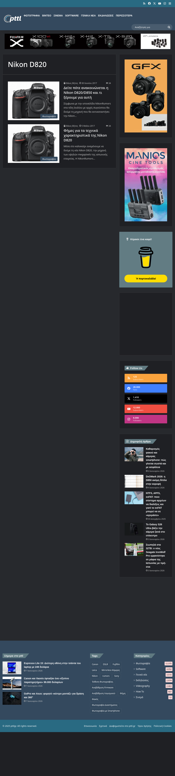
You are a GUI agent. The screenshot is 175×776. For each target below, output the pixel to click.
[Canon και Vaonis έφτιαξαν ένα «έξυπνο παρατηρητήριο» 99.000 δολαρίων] (12, 683)
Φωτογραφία (32, 15)
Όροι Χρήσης (144, 725)
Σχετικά (103, 725)
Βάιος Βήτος (72, 83)
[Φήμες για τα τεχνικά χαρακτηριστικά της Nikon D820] (33, 143)
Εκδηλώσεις (105, 15)
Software (72, 15)
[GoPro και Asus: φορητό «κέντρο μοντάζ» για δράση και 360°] (12, 698)
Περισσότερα (124, 15)
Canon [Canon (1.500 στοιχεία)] (95, 664)
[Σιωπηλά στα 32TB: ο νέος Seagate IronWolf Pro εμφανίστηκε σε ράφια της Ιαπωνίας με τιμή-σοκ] (134, 549)
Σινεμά (58, 15)
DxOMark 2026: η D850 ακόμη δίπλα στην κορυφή (156, 480)
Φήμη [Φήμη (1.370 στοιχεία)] (122, 693)
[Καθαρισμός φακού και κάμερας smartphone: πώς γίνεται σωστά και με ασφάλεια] (134, 454)
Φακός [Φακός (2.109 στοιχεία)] (95, 699)
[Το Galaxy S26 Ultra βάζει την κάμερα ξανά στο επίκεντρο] (134, 529)
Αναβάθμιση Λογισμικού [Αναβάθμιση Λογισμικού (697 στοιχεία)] (103, 693)
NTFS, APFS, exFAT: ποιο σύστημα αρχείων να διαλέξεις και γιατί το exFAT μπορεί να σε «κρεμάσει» (156, 504)
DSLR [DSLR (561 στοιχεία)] (105, 664)
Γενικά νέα (88, 15)
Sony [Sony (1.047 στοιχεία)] (116, 675)
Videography (143, 685)
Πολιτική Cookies (163, 725)
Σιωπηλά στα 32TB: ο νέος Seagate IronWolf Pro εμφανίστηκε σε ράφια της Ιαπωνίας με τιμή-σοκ (156, 555)
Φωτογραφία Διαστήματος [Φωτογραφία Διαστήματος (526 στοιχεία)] (104, 705)
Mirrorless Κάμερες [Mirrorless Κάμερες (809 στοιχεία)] (111, 670)
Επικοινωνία (90, 725)
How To (140, 691)
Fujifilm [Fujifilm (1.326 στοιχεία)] (116, 664)
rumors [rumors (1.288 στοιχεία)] (106, 675)
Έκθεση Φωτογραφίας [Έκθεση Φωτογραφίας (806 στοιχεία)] (102, 681)
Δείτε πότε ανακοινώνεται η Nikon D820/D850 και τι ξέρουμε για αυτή (86, 92)
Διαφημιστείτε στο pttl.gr (122, 725)
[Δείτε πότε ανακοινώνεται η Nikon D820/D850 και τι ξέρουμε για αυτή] (33, 101)
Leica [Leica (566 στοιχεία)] (94, 670)
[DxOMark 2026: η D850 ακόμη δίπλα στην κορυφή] (134, 481)
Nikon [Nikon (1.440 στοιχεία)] (95, 675)
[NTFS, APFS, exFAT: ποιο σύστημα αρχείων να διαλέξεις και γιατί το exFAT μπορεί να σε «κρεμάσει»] (134, 497)
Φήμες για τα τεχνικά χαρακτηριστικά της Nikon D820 (85, 135)
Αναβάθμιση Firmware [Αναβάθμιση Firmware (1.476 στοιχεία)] (102, 687)
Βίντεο (46, 15)
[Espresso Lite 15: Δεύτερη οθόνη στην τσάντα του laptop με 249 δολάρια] (12, 667)
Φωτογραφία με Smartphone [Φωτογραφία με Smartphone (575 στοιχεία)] (106, 710)
